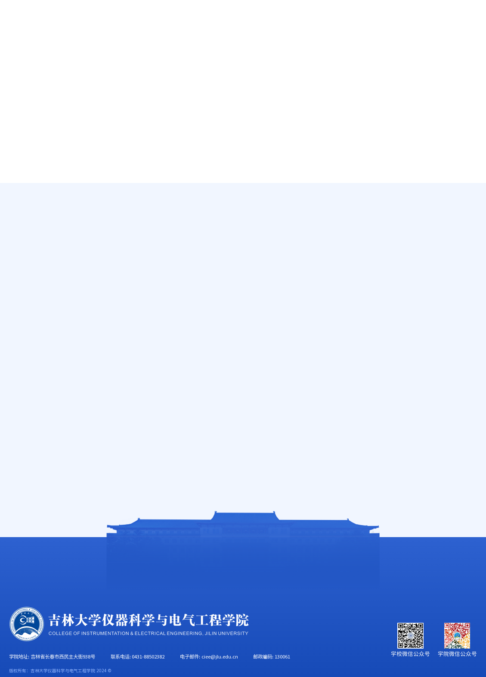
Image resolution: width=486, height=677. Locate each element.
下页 (312, 451)
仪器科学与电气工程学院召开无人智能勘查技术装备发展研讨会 (247, 267)
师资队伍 (111, 48)
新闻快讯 (468, 204)
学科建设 (263, 48)
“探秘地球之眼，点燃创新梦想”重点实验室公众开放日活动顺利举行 (247, 310)
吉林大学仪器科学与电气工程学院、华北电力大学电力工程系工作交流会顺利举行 (247, 332)
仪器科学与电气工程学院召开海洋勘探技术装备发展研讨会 (247, 289)
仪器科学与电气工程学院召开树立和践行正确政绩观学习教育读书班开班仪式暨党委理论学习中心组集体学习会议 (247, 398)
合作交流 (465, 48)
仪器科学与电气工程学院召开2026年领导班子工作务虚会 (247, 354)
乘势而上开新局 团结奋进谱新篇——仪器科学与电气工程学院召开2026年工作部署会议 (247, 245)
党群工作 (313, 48)
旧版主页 (447, 19)
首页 (15, 48)
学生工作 (364, 48)
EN (423, 19)
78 (292, 451)
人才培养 (161, 48)
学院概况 (60, 48)
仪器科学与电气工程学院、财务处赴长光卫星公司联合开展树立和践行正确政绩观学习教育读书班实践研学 (247, 224)
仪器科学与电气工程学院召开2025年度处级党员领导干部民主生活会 (247, 376)
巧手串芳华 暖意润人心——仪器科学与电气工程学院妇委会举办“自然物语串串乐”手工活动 (247, 420)
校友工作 (414, 48)
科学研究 (212, 48)
